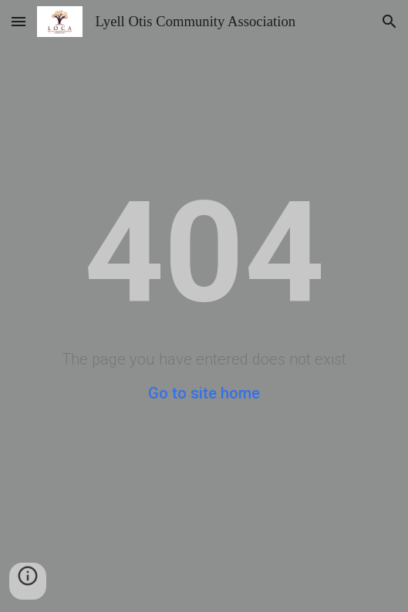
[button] (18, 21)
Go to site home (204, 393)
